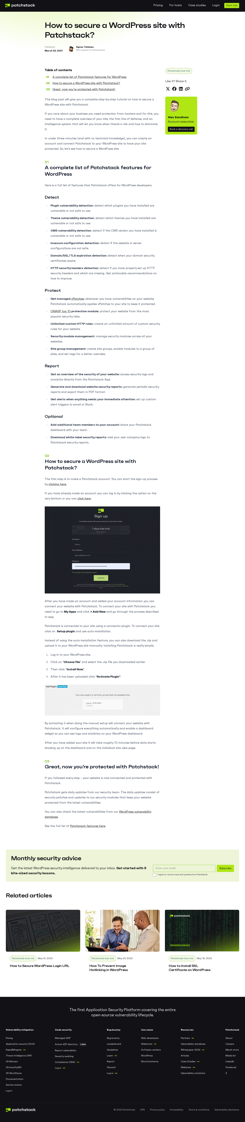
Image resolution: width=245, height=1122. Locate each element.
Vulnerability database (193, 1044)
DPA (142, 1110)
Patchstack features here (87, 826)
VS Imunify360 (14, 1067)
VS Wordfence (14, 1073)
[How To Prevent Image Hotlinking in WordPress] (122, 943)
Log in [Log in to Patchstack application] (9, 1091)
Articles (185, 1056)
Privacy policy (157, 1110)
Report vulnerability (65, 1050)
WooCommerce (149, 1061)
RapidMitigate (14, 1050)
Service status (14, 1085)
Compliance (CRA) (65, 1062)
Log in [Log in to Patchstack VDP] (58, 1068)
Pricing (158, 5)
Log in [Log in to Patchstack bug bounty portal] (110, 1073)
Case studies (197, 5)
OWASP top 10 (61, 311)
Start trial (231, 5)
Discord (111, 1067)
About (229, 1038)
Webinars (186, 1067)
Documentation (14, 1079)
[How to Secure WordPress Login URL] (43, 941)
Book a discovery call (181, 129)
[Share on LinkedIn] (180, 88)
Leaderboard (114, 1044)
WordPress (147, 1056)
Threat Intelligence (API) (19, 1056)
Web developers (150, 1038)
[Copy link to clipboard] (187, 88)
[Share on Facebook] (174, 88)
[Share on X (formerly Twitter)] (167, 88)
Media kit (231, 1056)
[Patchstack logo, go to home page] (23, 5)
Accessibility (176, 1110)
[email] (184, 868)
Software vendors (151, 1050)
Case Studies (188, 1061)
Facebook (231, 1067)
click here (84, 498)
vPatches (77, 298)
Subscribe (225, 868)
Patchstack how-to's (179, 71)
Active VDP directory (66, 1044)
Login (216, 5)
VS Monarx (12, 1061)
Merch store (232, 1050)
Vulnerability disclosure (227, 1110)
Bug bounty (113, 1038)
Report (111, 1061)
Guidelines (112, 1050)
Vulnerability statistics (193, 1073)
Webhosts (146, 1044)
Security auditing (64, 1056)
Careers (230, 1044)
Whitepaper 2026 (190, 1050)
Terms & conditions (198, 1110)
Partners (185, 1038)
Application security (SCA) (20, 1044)
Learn (110, 1056)
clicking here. (58, 484)
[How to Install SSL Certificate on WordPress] (202, 943)
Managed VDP (62, 1038)
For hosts (175, 5)
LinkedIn (230, 1061)
